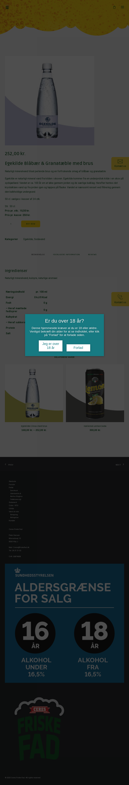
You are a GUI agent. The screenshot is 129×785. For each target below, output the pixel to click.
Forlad (78, 348)
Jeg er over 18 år (50, 346)
